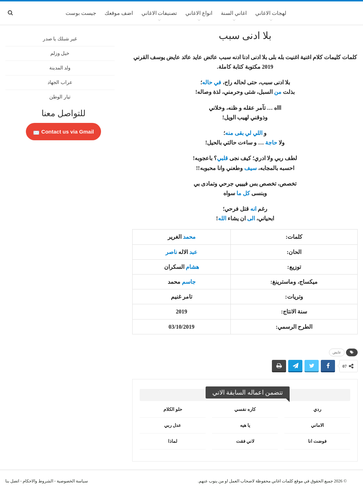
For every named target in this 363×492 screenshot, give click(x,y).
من (277, 92)
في (217, 82)
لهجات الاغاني (270, 13)
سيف (250, 168)
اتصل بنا (12, 481)
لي (248, 133)
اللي (257, 133)
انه (253, 209)
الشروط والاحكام (38, 481)
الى (251, 218)
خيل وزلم (60, 53)
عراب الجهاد (60, 82)
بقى (239, 133)
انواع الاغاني (198, 13)
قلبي (222, 158)
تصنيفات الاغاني (159, 13)
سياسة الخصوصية (72, 481)
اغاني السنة (234, 13)
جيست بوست (81, 13)
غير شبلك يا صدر (60, 38)
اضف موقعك (119, 13)
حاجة (271, 143)
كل (246, 193)
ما (238, 193)
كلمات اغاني (282, 481)
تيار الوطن (60, 97)
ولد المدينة (60, 67)
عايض (337, 352)
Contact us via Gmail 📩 (63, 132)
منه (229, 133)
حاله (207, 82)
